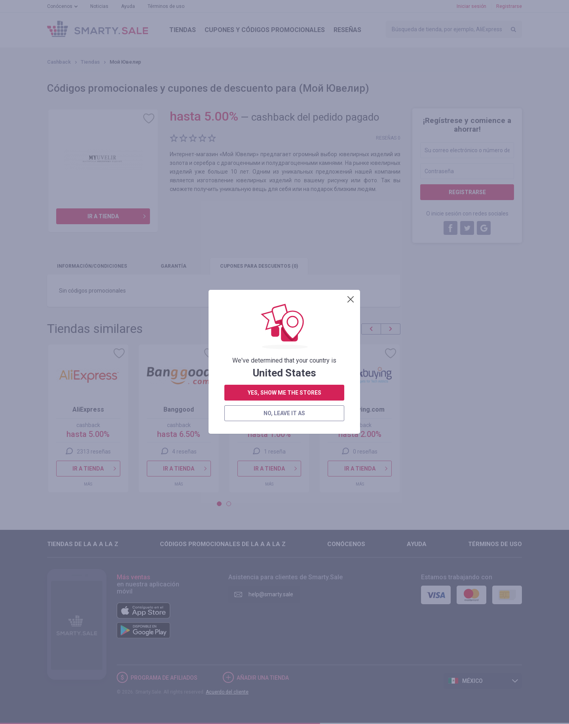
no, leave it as (284, 202)
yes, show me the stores (284, 181)
